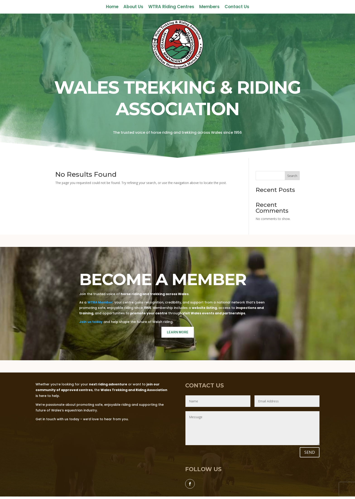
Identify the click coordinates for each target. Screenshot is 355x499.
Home (112, 7)
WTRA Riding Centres (171, 7)
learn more (177, 332)
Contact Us (237, 7)
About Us (133, 7)
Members (209, 7)
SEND (309, 452)
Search (292, 176)
